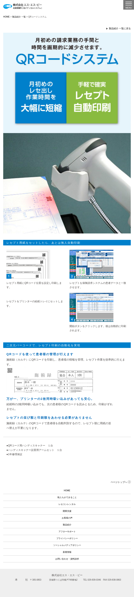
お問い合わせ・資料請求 (67, 559)
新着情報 (67, 552)
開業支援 (67, 511)
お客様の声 (67, 518)
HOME (6, 17)
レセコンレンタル (67, 504)
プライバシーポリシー (67, 538)
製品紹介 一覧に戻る (120, 28)
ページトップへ (119, 482)
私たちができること (67, 497)
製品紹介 (67, 525)
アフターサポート (67, 531)
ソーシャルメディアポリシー (67, 545)
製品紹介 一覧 (19, 17)
